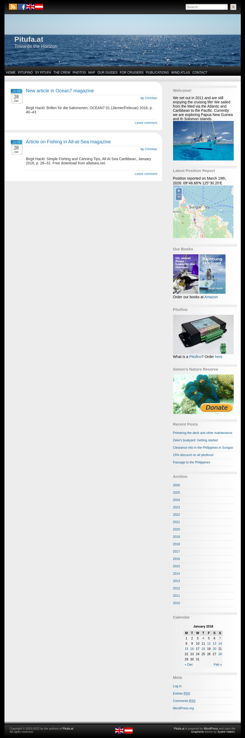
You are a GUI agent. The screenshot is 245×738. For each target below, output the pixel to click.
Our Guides (107, 72)
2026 (176, 485)
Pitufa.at (28, 39)
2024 (176, 500)
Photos (79, 72)
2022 (176, 515)
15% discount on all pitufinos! (193, 455)
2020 (176, 529)
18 (203, 649)
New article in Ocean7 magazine (60, 90)
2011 (176, 596)
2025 (176, 492)
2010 (176, 603)
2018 (176, 544)
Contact (199, 72)
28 (220, 654)
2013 (176, 581)
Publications (157, 72)
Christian (151, 98)
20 (214, 649)
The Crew (62, 72)
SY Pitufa (43, 72)
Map (91, 72)
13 (214, 643)
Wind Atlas (180, 72)
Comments (184, 701)
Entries (181, 693)
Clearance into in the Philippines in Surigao (203, 447)
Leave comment (146, 123)
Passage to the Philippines (191, 462)
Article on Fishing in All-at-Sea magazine (68, 141)
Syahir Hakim (225, 731)
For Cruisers (132, 72)
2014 (176, 573)
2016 (176, 559)
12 (209, 643)
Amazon (211, 297)
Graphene (197, 731)
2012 (176, 588)
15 (186, 649)
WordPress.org (183, 708)
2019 (176, 537)
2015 (176, 566)
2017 (176, 551)
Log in (177, 686)
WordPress (211, 728)
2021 (176, 522)
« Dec (189, 664)
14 (220, 643)
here (218, 357)
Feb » (218, 664)
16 (192, 649)
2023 (176, 507)
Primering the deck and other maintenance (202, 433)
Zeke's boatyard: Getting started (195, 440)
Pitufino (25, 72)
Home (11, 72)
